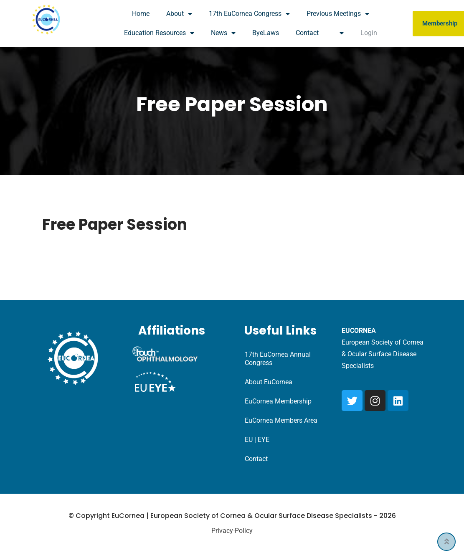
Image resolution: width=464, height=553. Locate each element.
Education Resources (159, 33)
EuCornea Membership (278, 401)
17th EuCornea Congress (249, 13)
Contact (307, 33)
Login (368, 33)
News (223, 33)
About (179, 13)
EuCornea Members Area (281, 420)
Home (141, 14)
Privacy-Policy (232, 531)
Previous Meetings (338, 13)
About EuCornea (268, 382)
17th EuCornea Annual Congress (278, 358)
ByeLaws (265, 33)
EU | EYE (257, 440)
